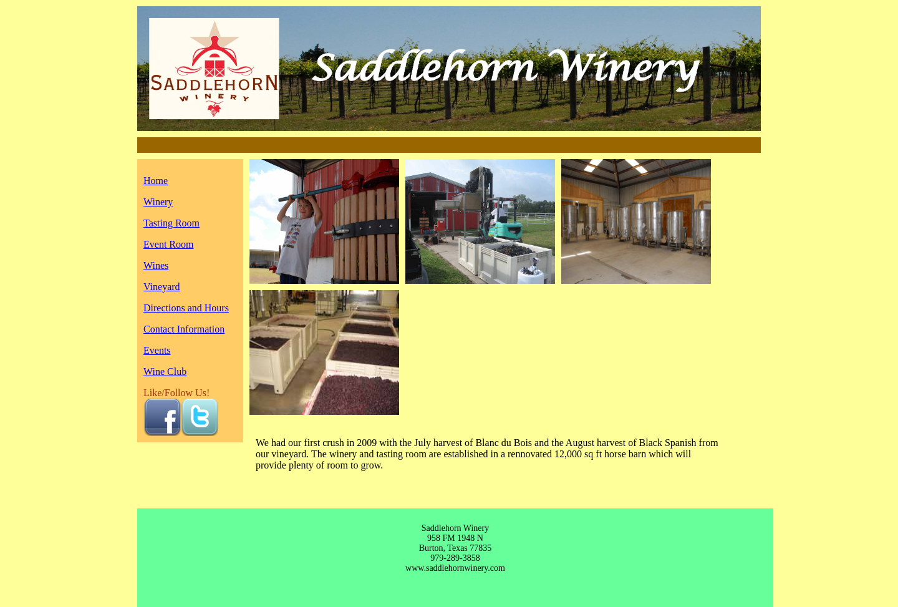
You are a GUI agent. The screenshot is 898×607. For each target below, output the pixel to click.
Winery (158, 202)
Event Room (168, 244)
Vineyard (161, 286)
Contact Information (183, 329)
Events (157, 350)
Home (155, 180)
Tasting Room (171, 223)
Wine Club (164, 371)
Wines (155, 265)
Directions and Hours (186, 308)
